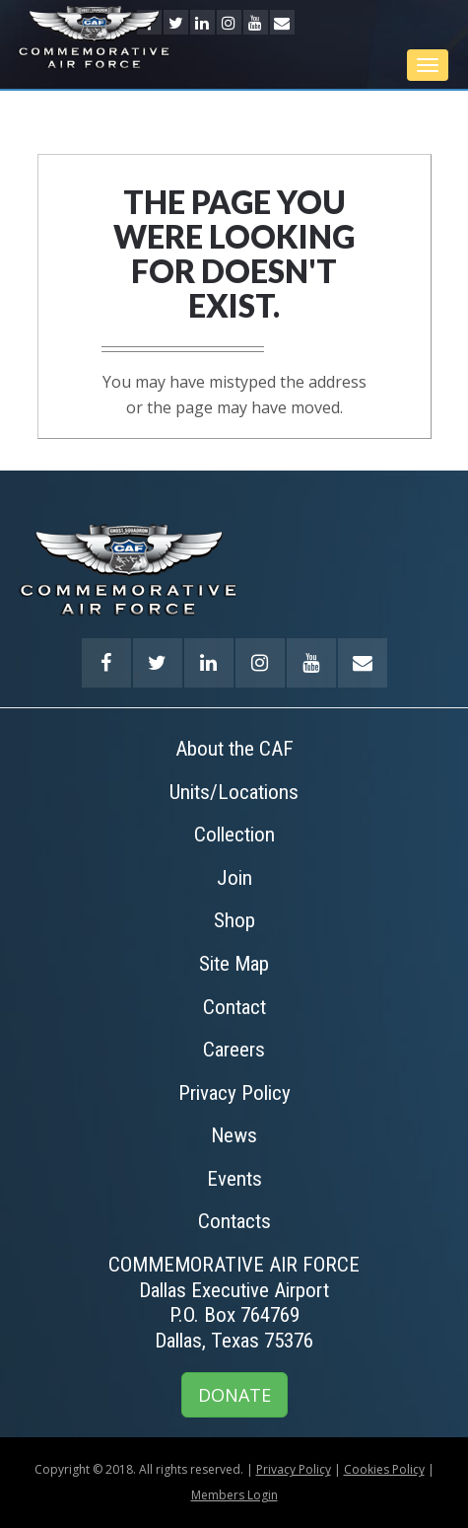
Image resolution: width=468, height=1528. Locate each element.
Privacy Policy (293, 1469)
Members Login (234, 1495)
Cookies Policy (384, 1469)
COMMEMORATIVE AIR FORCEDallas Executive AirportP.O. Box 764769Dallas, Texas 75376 (234, 1302)
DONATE (234, 1395)
